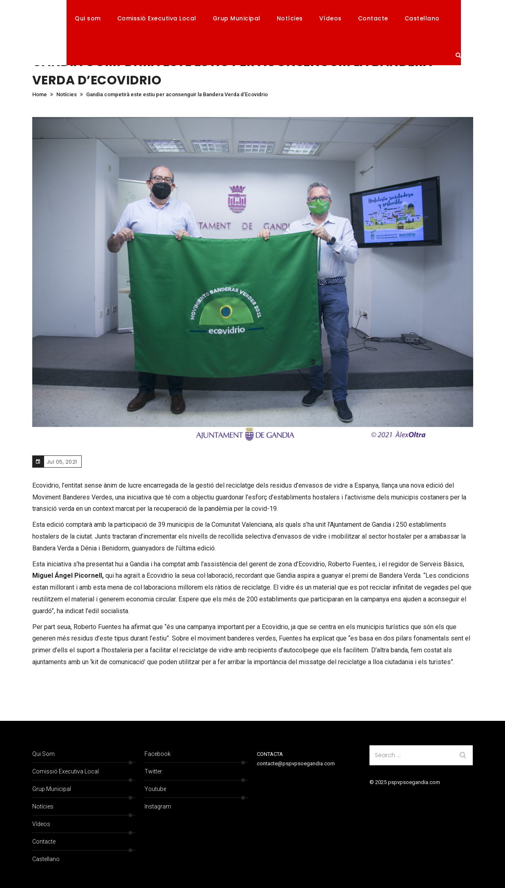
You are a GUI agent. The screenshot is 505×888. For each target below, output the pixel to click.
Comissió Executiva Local (156, 18)
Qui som (88, 18)
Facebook (158, 754)
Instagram (158, 806)
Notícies (290, 18)
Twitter (153, 771)
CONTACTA (270, 754)
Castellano (422, 18)
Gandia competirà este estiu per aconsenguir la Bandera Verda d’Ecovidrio (177, 94)
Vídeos (330, 18)
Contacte (373, 18)
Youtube (155, 789)
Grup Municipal (236, 18)
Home (39, 94)
